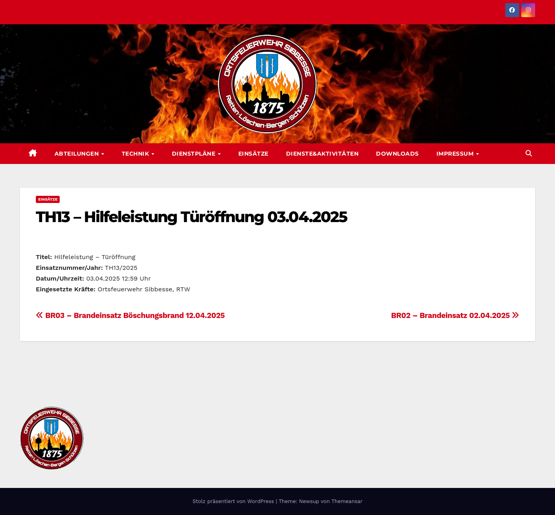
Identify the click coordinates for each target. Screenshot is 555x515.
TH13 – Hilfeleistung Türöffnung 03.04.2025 (191, 216)
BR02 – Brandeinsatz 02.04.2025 (455, 315)
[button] (529, 153)
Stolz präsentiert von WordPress (234, 501)
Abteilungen (78, 153)
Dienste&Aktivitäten (322, 153)
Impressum (455, 153)
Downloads (397, 153)
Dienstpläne (194, 153)
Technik (136, 153)
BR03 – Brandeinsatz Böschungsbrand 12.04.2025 (130, 315)
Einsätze (253, 153)
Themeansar (346, 501)
